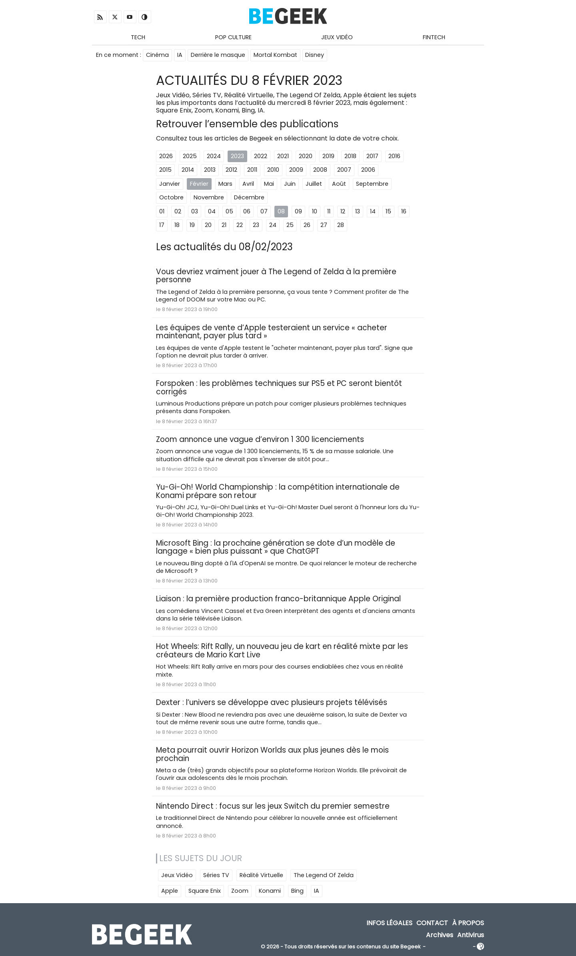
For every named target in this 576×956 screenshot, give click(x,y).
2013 (210, 170)
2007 (344, 170)
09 (298, 212)
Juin (290, 184)
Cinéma (157, 55)
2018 (350, 157)
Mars (225, 184)
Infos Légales (389, 923)
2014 (188, 170)
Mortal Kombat (275, 55)
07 (264, 212)
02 (177, 212)
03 (194, 212)
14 (373, 212)
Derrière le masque (218, 55)
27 (323, 226)
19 (192, 226)
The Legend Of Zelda (324, 876)
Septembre (372, 184)
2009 (296, 170)
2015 (165, 170)
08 (281, 212)
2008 (320, 170)
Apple (169, 892)
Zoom (239, 892)
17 (161, 226)
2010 (273, 170)
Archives (439, 935)
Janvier (169, 184)
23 (256, 226)
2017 (372, 157)
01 (161, 212)
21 (224, 226)
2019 (328, 157)
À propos (468, 923)
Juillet (314, 184)
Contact (432, 923)
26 (307, 226)
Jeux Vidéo (337, 37)
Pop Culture (233, 37)
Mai (269, 184)
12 (342, 212)
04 (212, 212)
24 (272, 226)
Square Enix (204, 892)
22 (239, 226)
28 (340, 226)
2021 (283, 157)
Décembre (249, 198)
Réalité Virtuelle (261, 876)
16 (403, 212)
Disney (315, 55)
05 (229, 212)
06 (246, 212)
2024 (214, 157)
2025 (190, 157)
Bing (297, 892)
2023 (237, 157)
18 (177, 226)
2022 (260, 157)
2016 (394, 157)
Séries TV (216, 876)
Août (339, 184)
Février (199, 184)
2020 (305, 157)
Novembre (209, 198)
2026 (166, 157)
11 (328, 212)
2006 (368, 170)
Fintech (434, 37)
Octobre (171, 198)
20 (208, 226)
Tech (138, 37)
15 (388, 212)
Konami (270, 892)
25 (290, 226)
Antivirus (470, 935)
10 (314, 212)
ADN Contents (449, 948)
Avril (248, 184)
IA (179, 55)
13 (357, 212)
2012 (231, 170)
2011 (252, 170)
